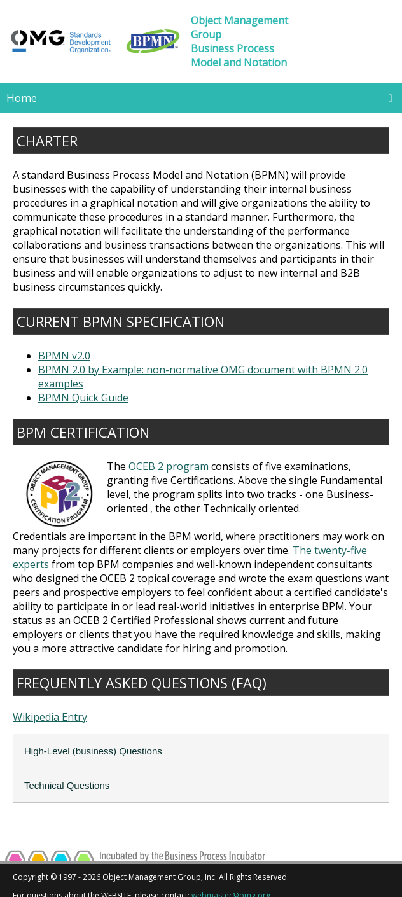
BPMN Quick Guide (83, 398)
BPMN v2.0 (64, 356)
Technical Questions (66, 785)
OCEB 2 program (168, 466)
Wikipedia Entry (50, 717)
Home (21, 97)
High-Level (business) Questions (93, 751)
